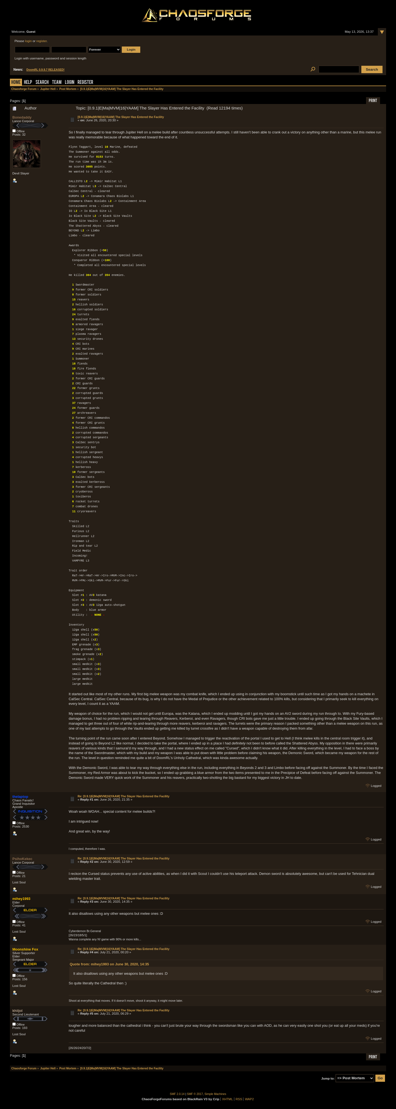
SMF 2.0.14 (177, 1094)
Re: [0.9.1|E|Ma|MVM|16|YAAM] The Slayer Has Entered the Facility (123, 796)
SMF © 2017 (195, 1094)
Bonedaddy (22, 117)
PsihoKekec (22, 859)
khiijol (17, 1011)
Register (85, 83)
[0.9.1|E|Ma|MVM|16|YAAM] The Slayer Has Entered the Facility (121, 117)
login (28, 41)
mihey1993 (21, 899)
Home (16, 83)
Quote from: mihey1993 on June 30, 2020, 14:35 (109, 964)
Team (57, 83)
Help (28, 83)
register (41, 41)
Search (42, 83)
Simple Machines (215, 1094)
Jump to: (328, 1078)
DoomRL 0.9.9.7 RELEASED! (45, 69)
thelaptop (20, 797)
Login (69, 83)
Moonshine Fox (25, 949)
